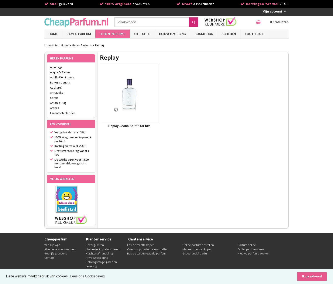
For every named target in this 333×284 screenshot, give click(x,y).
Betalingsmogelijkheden (101, 262)
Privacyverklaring (97, 258)
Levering (91, 266)
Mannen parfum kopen (197, 249)
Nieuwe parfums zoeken (254, 253)
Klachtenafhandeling (99, 253)
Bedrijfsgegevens (55, 253)
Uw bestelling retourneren (103, 249)
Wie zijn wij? (52, 245)
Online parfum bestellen (198, 245)
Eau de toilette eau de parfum (146, 253)
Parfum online (247, 245)
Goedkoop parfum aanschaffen (147, 249)
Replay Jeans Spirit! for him (129, 126)
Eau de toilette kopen (141, 245)
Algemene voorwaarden (60, 249)
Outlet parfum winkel (251, 249)
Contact (49, 258)
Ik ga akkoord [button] (312, 276)
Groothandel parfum (195, 253)
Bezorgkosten (95, 245)
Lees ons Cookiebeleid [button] (87, 276)
